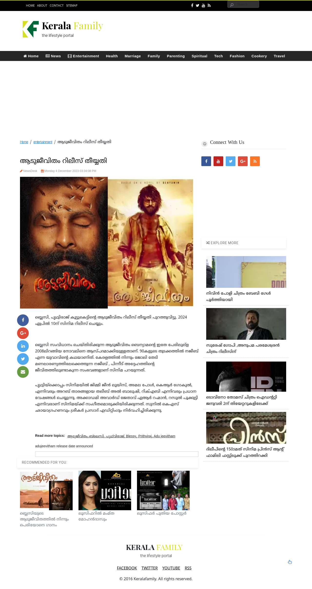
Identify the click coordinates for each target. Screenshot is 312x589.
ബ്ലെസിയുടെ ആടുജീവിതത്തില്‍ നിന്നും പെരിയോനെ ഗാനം (44, 519)
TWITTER (150, 568)
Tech (218, 56)
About (42, 5)
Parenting (176, 56)
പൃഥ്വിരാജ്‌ (114, 436)
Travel (279, 56)
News (53, 56)
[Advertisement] (201, 26)
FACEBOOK (127, 568)
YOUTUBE (171, 568)
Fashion (237, 56)
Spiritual (199, 56)
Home (30, 5)
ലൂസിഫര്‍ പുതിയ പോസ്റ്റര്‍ (161, 513)
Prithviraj (144, 436)
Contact (57, 5)
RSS (188, 568)
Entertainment (83, 56)
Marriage (133, 56)
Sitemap (72, 5)
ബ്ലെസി (96, 436)
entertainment (42, 142)
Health (112, 56)
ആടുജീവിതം (77, 436)
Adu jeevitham (164, 436)
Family (154, 56)
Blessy (130, 436)
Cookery (259, 56)
